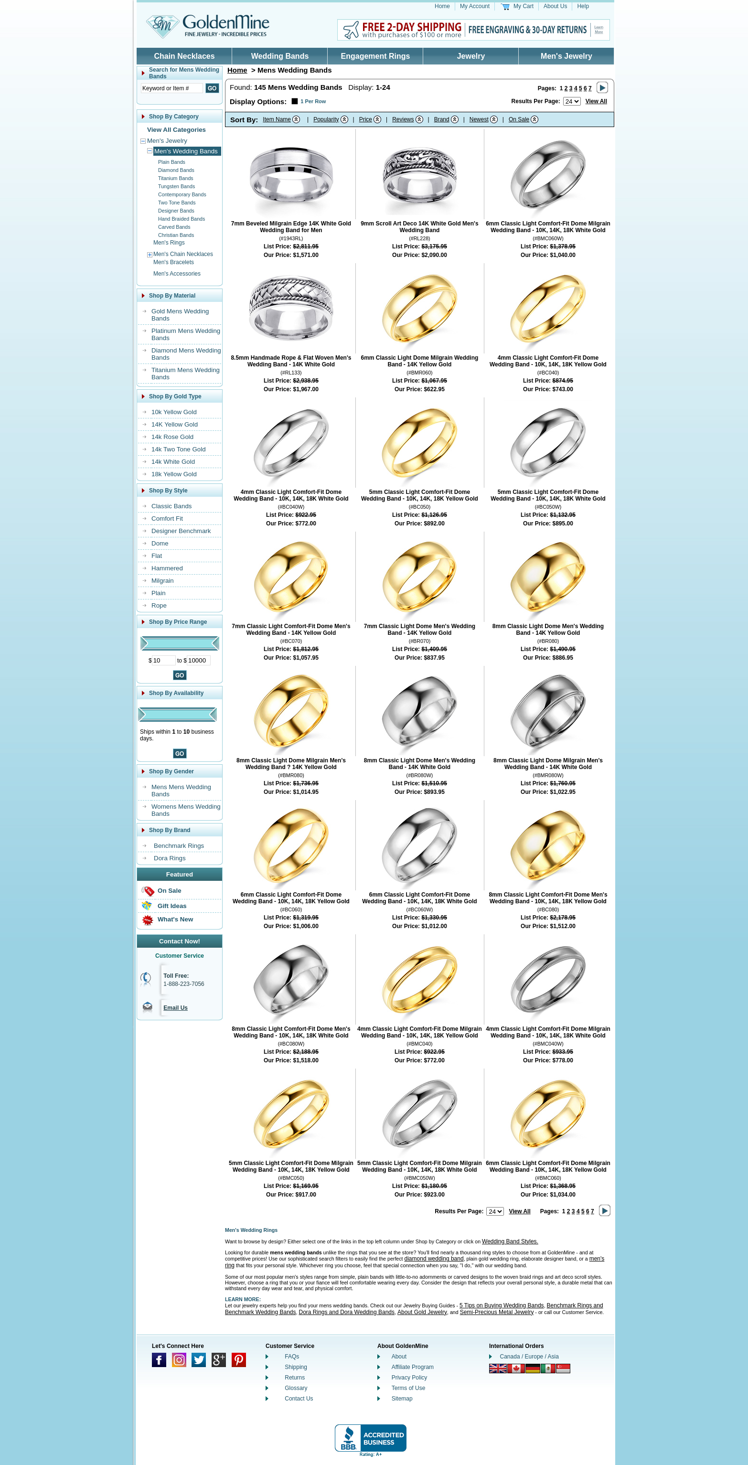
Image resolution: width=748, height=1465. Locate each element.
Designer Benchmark (181, 531)
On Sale (170, 890)
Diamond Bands (176, 170)
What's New (175, 919)
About (399, 1356)
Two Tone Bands (177, 202)
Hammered (167, 568)
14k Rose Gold (172, 436)
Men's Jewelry (566, 56)
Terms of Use (409, 1388)
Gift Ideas (172, 905)
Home (442, 6)
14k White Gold (173, 461)
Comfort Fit (167, 518)
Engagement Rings (375, 56)
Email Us (175, 1008)
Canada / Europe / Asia (529, 1356)
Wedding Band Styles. (510, 1241)
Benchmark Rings (179, 845)
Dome (160, 543)
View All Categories (176, 129)
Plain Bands (171, 162)
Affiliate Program (413, 1367)
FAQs (292, 1356)
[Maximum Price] (199, 660)
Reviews (403, 119)
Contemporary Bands (182, 194)
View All (596, 101)
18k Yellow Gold (174, 474)
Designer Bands (176, 211)
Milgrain (162, 580)
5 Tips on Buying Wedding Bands (501, 1305)
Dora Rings (170, 858)
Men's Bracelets (173, 262)
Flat (156, 555)
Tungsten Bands (176, 186)
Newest (479, 119)
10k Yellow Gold (174, 412)
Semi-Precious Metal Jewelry (497, 1312)
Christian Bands (176, 235)
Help (583, 6)
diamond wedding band (434, 1258)
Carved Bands (174, 227)
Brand (441, 119)
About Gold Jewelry (422, 1312)
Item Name (277, 119)
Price (365, 119)
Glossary (296, 1388)
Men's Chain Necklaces (183, 254)
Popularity (326, 119)
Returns (295, 1377)
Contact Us (299, 1398)
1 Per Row (313, 101)
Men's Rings (169, 242)
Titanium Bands (175, 178)
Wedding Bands (280, 56)
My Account (475, 6)
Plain (158, 593)
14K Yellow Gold (174, 424)
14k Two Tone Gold (178, 449)
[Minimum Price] (164, 660)
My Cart (523, 6)
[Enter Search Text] (172, 88)
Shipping (296, 1367)
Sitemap (402, 1398)
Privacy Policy (409, 1377)
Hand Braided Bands (181, 219)
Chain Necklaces (184, 56)
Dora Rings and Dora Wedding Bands (347, 1312)
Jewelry (471, 56)
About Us (555, 6)
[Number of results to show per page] (572, 101)
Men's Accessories (177, 273)
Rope (159, 605)
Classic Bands (171, 506)
